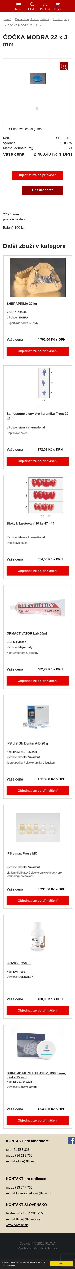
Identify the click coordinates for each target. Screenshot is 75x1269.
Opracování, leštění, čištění (32, 19)
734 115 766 (23, 1155)
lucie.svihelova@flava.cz (33, 1193)
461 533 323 (21, 1149)
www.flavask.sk (17, 1225)
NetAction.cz (48, 1248)
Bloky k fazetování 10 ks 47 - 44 (30, 523)
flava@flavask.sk (28, 1219)
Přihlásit (45, 9)
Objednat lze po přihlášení (37, 174)
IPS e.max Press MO (21, 853)
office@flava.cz (27, 1161)
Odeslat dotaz (43, 190)
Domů (7, 19)
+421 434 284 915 (30, 1213)
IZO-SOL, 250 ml (18, 963)
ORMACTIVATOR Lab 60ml (26, 633)
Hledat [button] (32, 9)
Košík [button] (57, 9)
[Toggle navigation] (19, 6)
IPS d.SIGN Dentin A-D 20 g (26, 743)
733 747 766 (23, 1187)
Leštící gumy (61, 19)
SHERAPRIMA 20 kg (21, 303)
